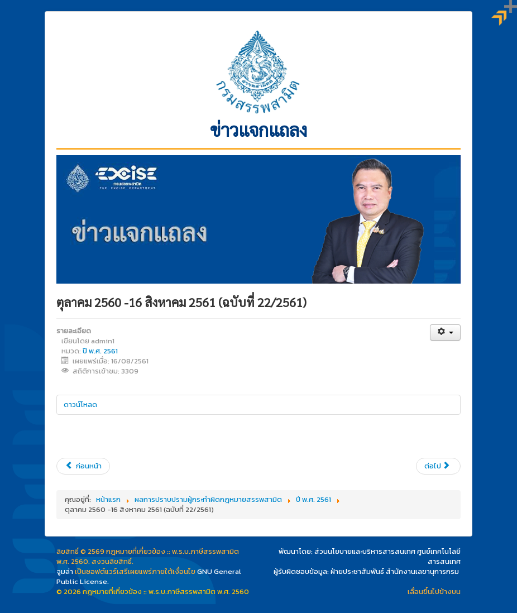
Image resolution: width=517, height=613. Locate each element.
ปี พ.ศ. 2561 (100, 351)
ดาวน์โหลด (80, 404)
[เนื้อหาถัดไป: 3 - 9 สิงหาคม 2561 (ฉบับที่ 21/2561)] (438, 466)
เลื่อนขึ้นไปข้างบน (434, 591)
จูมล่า (64, 571)
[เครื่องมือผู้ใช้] (445, 332)
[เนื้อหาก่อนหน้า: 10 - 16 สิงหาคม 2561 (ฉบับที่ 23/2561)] (83, 466)
